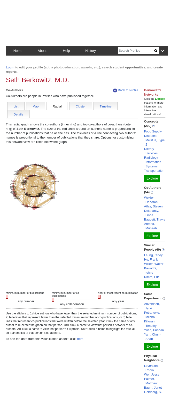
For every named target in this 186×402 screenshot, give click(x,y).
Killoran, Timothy (150, 324)
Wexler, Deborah (151, 200)
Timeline (106, 106)
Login (10, 67)
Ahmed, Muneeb (150, 226)
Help (66, 51)
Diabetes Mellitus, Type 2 (154, 140)
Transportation (154, 170)
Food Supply (153, 131)
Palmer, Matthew (150, 381)
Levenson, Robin (151, 368)
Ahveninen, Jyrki (152, 306)
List (16, 106)
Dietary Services (151, 151)
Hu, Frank (151, 259)
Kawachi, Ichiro (150, 270)
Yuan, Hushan (154, 330)
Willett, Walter (153, 264)
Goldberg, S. (153, 392)
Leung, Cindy (153, 255)
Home (17, 51)
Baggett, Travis (154, 219)
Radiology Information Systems (152, 162)
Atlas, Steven (153, 206)
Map (35, 106)
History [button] (90, 51)
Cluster (80, 106)
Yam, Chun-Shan (152, 337)
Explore (152, 178)
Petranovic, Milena (152, 315)
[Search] (136, 50)
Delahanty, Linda (151, 213)
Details (18, 114)
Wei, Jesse (151, 374)
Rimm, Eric (152, 277)
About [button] (42, 51)
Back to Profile (125, 90)
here (80, 339)
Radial (57, 106)
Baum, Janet (153, 387)
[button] (162, 51)
